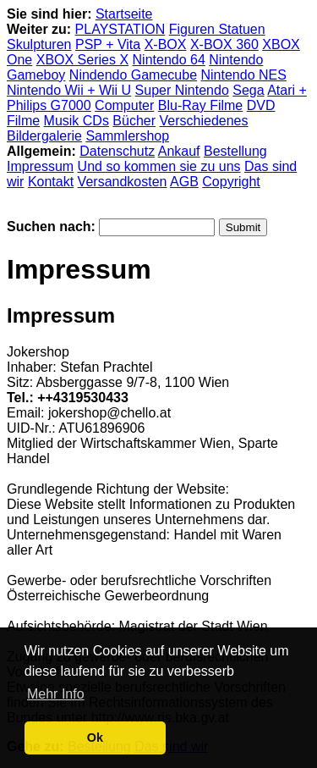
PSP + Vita (107, 44)
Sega (248, 90)
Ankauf (179, 151)
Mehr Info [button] (56, 694)
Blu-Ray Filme (200, 105)
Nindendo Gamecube (133, 75)
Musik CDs (76, 120)
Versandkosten (122, 181)
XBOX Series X (82, 59)
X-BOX (166, 44)
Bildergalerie (44, 136)
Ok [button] (95, 737)
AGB (184, 181)
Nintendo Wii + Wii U (69, 90)
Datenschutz (117, 151)
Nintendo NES (244, 75)
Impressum (40, 166)
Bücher (134, 120)
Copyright (231, 181)
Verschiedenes (204, 120)
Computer (124, 105)
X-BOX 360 (224, 44)
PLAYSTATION (120, 29)
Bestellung (235, 151)
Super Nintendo (182, 90)
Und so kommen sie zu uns (159, 166)
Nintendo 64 (169, 59)
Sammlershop (127, 136)
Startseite (124, 14)
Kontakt (51, 181)
